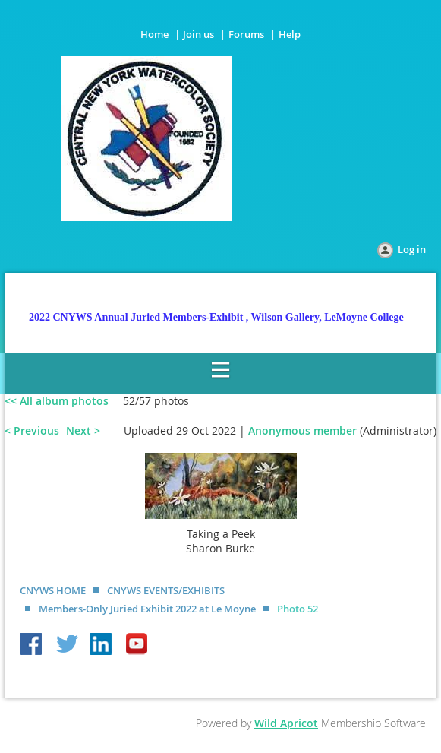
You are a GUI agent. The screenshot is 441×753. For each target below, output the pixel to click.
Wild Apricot (286, 723)
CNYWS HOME (53, 590)
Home (154, 34)
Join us (198, 34)
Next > (83, 430)
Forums (246, 34)
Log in (412, 249)
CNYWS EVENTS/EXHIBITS (166, 590)
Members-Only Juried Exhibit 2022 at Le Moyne (147, 608)
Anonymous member (302, 430)
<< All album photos (57, 401)
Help (290, 34)
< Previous (32, 430)
